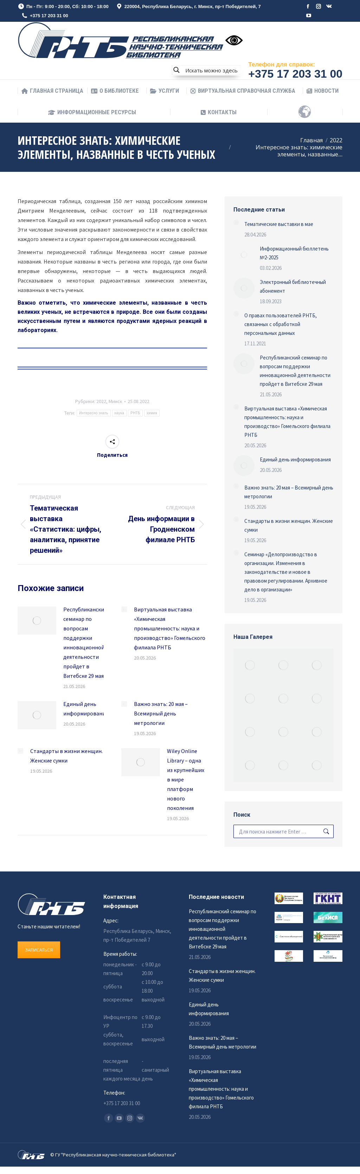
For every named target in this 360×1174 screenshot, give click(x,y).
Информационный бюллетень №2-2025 (294, 253)
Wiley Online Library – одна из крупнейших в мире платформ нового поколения (185, 779)
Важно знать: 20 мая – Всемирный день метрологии (161, 713)
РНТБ (135, 413)
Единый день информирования (85, 708)
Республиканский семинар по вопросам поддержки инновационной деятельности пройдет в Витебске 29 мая (85, 642)
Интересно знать (93, 413)
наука (119, 413)
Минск (115, 401)
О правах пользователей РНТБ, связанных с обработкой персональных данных (280, 324)
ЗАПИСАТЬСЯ (39, 950)
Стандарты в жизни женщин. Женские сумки (66, 755)
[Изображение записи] (37, 621)
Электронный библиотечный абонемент (293, 286)
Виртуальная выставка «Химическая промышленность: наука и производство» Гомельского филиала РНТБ (169, 628)
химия (152, 413)
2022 (101, 401)
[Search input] (211, 70)
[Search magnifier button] (176, 70)
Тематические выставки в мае (278, 224)
